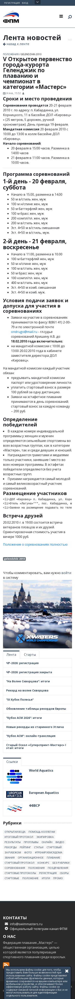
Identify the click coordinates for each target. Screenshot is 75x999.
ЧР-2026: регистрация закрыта (29, 672)
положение (30, 878)
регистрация (48, 873)
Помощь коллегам (42, 832)
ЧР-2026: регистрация (22, 663)
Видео (60, 842)
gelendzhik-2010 (31, 54)
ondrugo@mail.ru (24, 332)
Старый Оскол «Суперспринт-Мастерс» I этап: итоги (36, 746)
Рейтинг (25, 847)
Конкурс (43, 862)
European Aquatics (44, 792)
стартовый (54, 847)
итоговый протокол (19, 837)
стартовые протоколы (20, 873)
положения (11, 54)
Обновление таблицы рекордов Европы (36, 709)
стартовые (12, 878)
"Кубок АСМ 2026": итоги (24, 718)
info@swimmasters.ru (26, 924)
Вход (25, 2)
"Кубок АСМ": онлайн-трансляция (30, 736)
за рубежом (13, 852)
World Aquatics (41, 770)
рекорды (11, 847)
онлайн (47, 842)
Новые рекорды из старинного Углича (35, 727)
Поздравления (58, 868)
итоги (46, 878)
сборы (64, 873)
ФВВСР (34, 805)
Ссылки (12, 762)
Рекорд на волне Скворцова (27, 690)
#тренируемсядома (48, 852)
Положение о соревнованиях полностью (35, 544)
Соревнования (15, 868)
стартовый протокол (19, 862)
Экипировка (45, 837)
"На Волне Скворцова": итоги (28, 681)
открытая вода (15, 832)
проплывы (31, 842)
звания (10, 857)
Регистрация (12, 2)
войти (66, 573)
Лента (11, 654)
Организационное (31, 857)
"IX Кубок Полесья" (20, 699)
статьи (38, 847)
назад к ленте (16, 43)
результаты (13, 842)
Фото (28, 852)
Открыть (37, 2)
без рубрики (61, 862)
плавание (53, 857)
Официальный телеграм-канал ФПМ (38, 929)
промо (58, 878)
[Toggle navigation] (61, 16)
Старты (30, 654)
